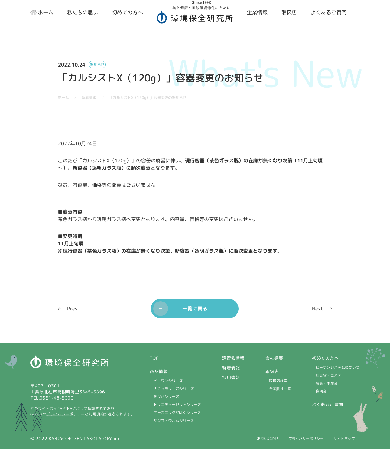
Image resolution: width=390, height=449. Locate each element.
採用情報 (231, 377)
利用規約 (96, 414)
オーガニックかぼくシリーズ (177, 412)
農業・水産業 (327, 383)
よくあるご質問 (327, 404)
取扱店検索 (278, 380)
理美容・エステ (328, 375)
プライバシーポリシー (65, 414)
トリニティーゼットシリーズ (177, 404)
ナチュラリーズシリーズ (174, 388)
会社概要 (274, 358)
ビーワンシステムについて (338, 367)
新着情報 (231, 368)
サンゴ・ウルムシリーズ (174, 420)
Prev (72, 308)
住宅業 (321, 391)
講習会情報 (233, 358)
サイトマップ (346, 438)
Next (317, 308)
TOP (154, 358)
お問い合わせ (245, 438)
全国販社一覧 (280, 388)
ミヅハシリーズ (166, 396)
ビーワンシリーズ (168, 380)
